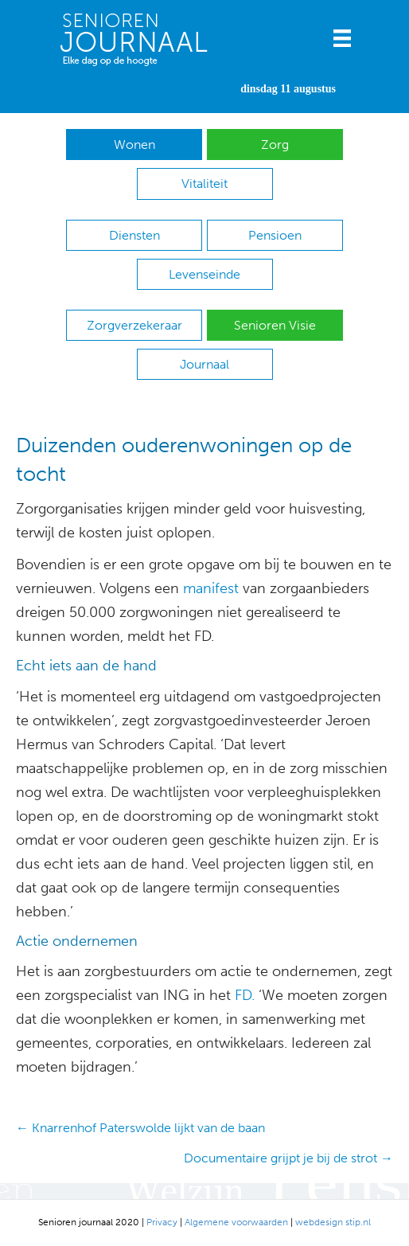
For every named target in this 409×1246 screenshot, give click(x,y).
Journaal (204, 364)
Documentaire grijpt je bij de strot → (288, 1158)
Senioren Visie (275, 325)
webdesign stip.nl (333, 1222)
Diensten (134, 235)
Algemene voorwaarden (236, 1222)
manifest (211, 588)
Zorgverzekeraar (134, 325)
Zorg (275, 144)
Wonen (134, 144)
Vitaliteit (204, 183)
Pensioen (275, 235)
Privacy (161, 1222)
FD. (245, 995)
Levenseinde (204, 274)
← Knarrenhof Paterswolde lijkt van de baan (140, 1127)
